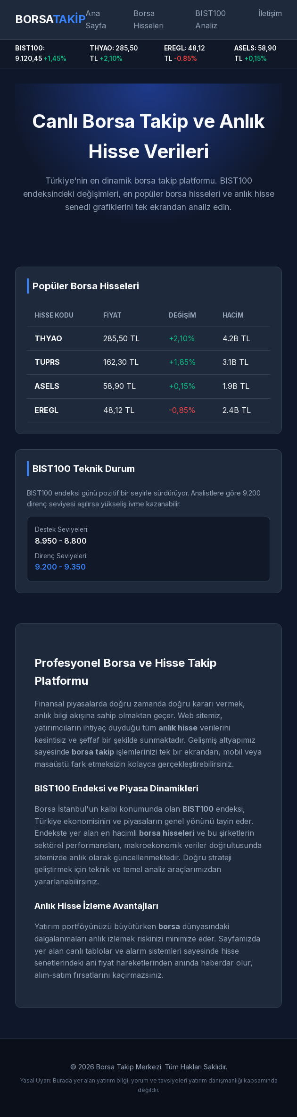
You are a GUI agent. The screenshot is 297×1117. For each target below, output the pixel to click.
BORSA (50, 19)
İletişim (270, 13)
